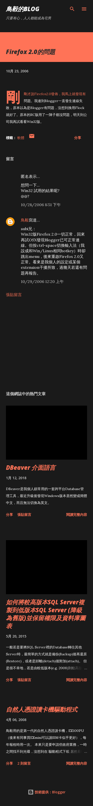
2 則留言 (24, 763)
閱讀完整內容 (76, 514)
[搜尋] (72, 9)
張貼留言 (14, 294)
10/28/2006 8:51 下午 (41, 204)
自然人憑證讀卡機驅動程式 (41, 709)
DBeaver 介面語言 (30, 467)
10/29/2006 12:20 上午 (42, 281)
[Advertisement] (46, 344)
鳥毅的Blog (22, 9)
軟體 (20, 137)
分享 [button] (77, 137)
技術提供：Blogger (46, 792)
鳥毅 (25, 220)
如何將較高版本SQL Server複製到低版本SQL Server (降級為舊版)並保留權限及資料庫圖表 (46, 614)
